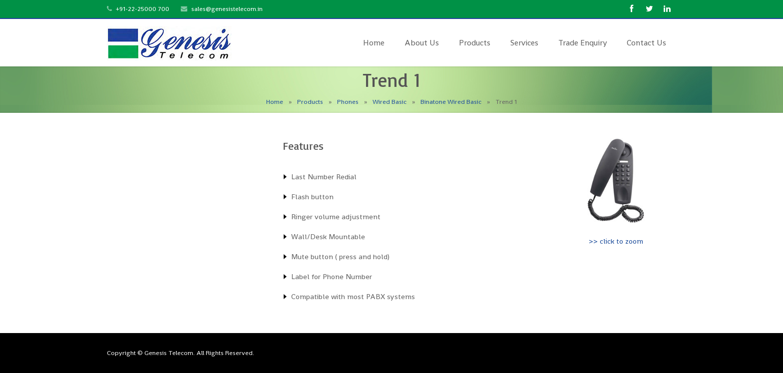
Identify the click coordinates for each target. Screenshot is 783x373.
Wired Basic (389, 101)
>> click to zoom (616, 241)
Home (274, 101)
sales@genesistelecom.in (227, 8)
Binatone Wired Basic (450, 101)
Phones (348, 101)
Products (310, 101)
